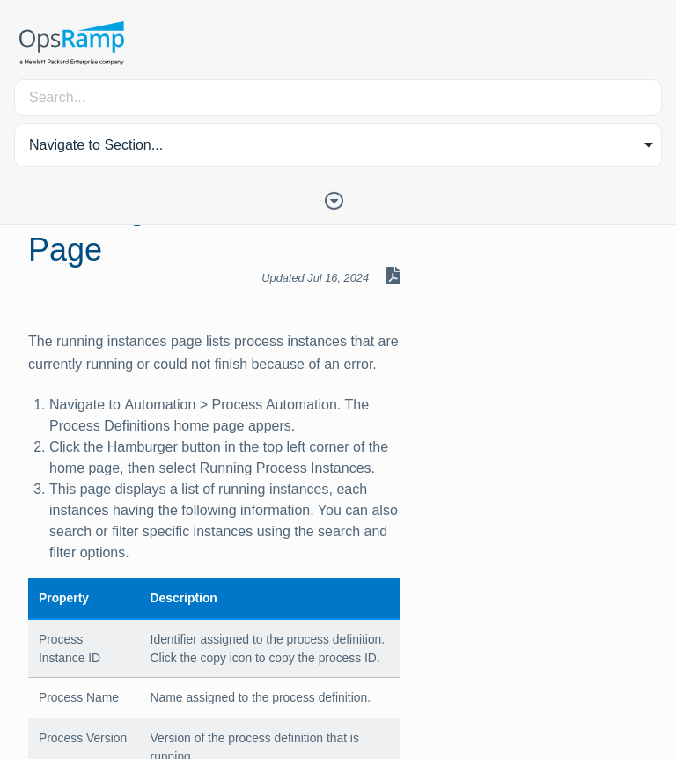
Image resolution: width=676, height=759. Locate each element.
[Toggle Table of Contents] (338, 199)
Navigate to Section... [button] (96, 144)
